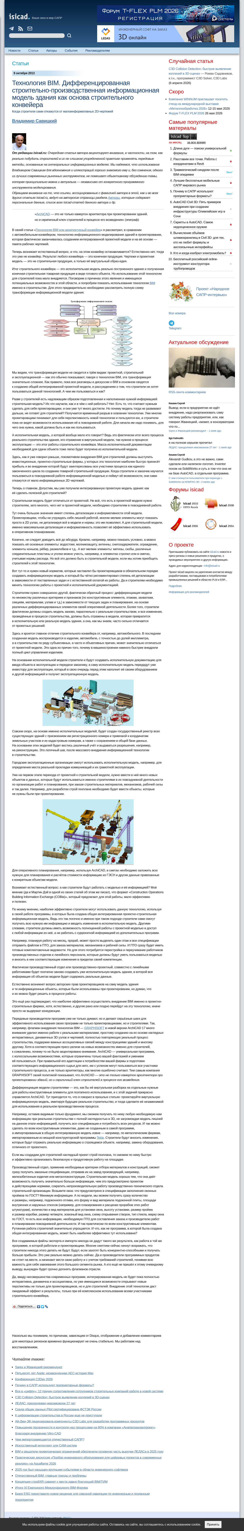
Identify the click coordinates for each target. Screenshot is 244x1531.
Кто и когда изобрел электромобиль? (199, 253)
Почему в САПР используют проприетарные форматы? (54, 1385)
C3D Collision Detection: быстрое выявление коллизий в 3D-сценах (62, 1397)
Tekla (100, 1137)
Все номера (177, 313)
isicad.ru (214, 551)
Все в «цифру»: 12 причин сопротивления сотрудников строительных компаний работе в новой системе (89, 1391)
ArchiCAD (43, 214)
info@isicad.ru (212, 565)
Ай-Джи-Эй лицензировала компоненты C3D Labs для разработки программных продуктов (79, 1421)
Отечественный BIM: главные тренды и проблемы (50, 1475)
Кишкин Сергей (177, 403)
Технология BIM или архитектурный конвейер (68, 230)
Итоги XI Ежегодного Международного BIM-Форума (51, 1488)
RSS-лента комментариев (187, 392)
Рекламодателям (97, 50)
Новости (14, 50)
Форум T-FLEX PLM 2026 (186, 113)
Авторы (51, 50)
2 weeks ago (208, 481)
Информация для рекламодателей (189, 591)
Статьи (33, 50)
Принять (213, 1524)
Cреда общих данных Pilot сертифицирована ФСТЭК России (58, 1409)
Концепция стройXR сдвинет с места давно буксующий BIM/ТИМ (61, 1482)
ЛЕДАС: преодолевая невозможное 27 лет (45, 1403)
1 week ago (215, 430)
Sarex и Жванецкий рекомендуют (38, 1367)
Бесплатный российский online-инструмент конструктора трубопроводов (195, 263)
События (71, 50)
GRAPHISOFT (94, 1028)
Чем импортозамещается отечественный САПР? (49, 1439)
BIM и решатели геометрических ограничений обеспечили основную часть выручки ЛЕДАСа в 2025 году (89, 1451)
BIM (152, 283)
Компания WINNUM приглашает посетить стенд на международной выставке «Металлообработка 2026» (198, 103)
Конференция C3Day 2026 (34, 1379)
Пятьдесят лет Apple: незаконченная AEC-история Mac (54, 1373)
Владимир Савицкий (34, 120)
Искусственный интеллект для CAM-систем (46, 1445)
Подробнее (175, 585)
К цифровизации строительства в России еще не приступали (58, 1415)
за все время (196, 142)
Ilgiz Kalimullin (176, 438)
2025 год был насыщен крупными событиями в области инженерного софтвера (71, 1469)
